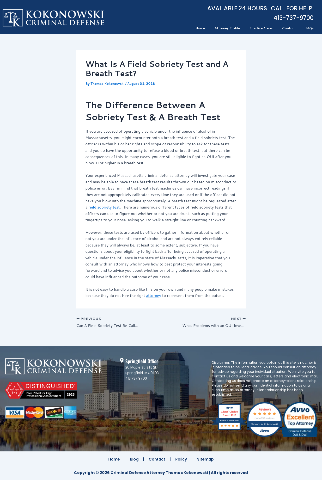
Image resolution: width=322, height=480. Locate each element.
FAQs (309, 28)
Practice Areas (261, 28)
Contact (289, 28)
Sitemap (205, 459)
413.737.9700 (136, 378)
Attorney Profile (227, 28)
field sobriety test (104, 207)
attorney (153, 295)
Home (200, 28)
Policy (181, 459)
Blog (134, 459)
